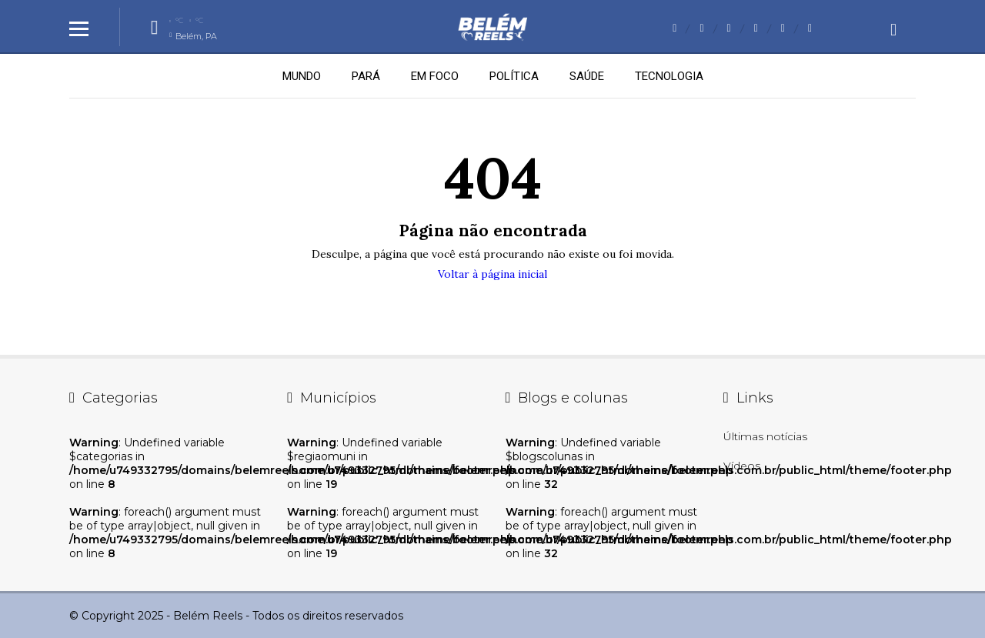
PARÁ (366, 76)
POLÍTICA (514, 76)
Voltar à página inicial (492, 274)
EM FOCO (435, 76)
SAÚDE (586, 76)
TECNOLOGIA (669, 76)
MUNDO (301, 76)
